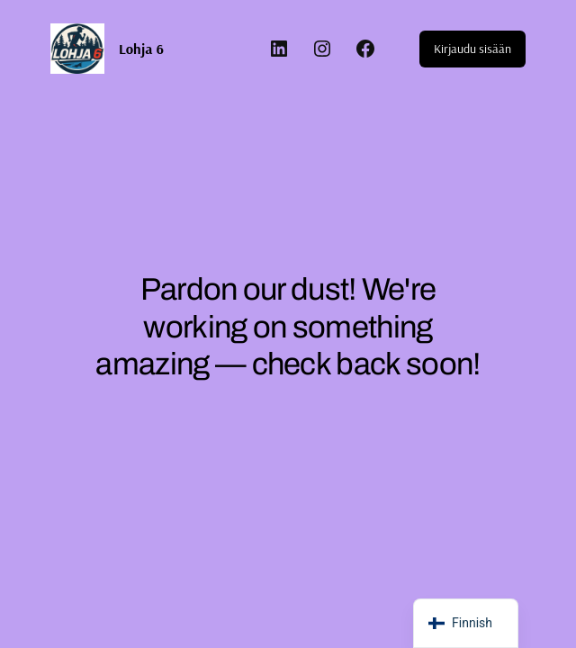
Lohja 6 (141, 49)
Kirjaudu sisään (472, 48)
